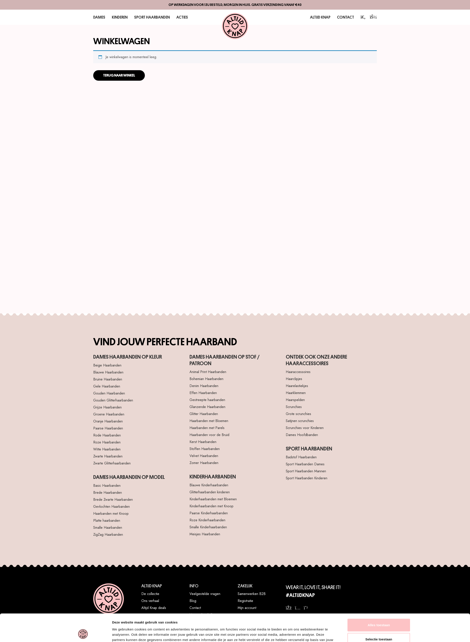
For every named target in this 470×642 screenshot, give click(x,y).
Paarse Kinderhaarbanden (208, 513)
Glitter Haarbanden (203, 413)
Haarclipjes (294, 378)
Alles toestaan (379, 333)
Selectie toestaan (378, 347)
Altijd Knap (322, 17)
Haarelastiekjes (297, 385)
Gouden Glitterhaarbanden (113, 400)
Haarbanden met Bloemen (208, 420)
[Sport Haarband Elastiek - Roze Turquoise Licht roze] (329, 244)
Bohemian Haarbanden (206, 378)
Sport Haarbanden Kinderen (306, 478)
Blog (192, 600)
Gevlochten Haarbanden (111, 506)
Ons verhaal (150, 600)
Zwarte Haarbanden (108, 456)
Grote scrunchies (298, 413)
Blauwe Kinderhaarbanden (208, 485)
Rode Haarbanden (107, 435)
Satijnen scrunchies (300, 420)
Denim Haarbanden (203, 385)
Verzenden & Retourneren (209, 614)
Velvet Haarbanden (203, 455)
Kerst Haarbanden (202, 441)
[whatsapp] (306, 608)
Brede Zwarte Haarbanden (113, 499)
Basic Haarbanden (107, 485)
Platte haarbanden (106, 520)
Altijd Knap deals (153, 607)
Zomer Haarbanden (203, 462)
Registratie (245, 600)
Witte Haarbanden (107, 449)
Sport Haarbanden (148, 17)
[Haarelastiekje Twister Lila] (140, 150)
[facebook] (289, 608)
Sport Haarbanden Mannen (306, 471)
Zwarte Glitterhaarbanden (112, 463)
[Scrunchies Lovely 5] (329, 150)
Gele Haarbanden (106, 386)
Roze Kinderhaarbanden (207, 520)
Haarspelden (295, 399)
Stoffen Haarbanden (204, 448)
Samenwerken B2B (252, 593)
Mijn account (247, 607)
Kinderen (118, 17)
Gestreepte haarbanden (207, 399)
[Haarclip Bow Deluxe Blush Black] (140, 244)
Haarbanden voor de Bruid (209, 434)
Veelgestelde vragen (204, 593)
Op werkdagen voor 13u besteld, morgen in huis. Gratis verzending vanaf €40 (235, 5)
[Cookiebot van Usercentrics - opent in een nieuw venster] (83, 367)
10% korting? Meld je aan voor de (320, 618)
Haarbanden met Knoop (111, 513)
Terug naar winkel (119, 75)
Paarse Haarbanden (108, 428)
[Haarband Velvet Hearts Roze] (235, 244)
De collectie (150, 593)
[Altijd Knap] (235, 26)
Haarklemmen (296, 392)
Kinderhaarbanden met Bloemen (213, 499)
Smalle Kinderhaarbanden (208, 527)
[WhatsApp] (461, 633)
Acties (177, 17)
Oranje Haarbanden (108, 421)
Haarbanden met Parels (206, 427)
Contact (346, 17)
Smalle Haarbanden (107, 527)
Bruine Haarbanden (107, 379)
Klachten (195, 621)
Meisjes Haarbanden (204, 534)
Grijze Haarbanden (107, 407)
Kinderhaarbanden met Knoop (211, 506)
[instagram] (298, 608)
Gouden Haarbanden (109, 393)
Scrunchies (294, 406)
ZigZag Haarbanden (108, 534)
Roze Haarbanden (107, 442)
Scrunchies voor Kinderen (305, 427)
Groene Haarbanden (108, 414)
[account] (373, 17)
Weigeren (378, 362)
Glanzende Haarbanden (207, 406)
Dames (98, 17)
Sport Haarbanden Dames (305, 464)
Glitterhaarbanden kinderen (209, 492)
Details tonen (291, 367)
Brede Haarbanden (107, 492)
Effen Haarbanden (203, 392)
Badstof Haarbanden (301, 457)
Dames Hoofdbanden (302, 434)
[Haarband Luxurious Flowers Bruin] (235, 150)
